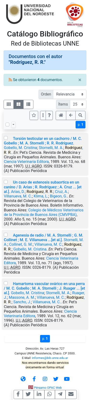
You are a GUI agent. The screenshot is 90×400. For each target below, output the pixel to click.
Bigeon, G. (58, 196)
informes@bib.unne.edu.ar (50, 358)
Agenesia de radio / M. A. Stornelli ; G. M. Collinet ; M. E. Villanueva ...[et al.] (43, 237)
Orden (46, 94)
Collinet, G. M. (21, 244)
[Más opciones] (43, 115)
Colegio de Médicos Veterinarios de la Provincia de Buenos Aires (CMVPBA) (44, 212)
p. (80, 124)
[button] (49, 115)
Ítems (63, 104)
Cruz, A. (61, 191)
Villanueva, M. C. (18, 196)
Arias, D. (18, 191)
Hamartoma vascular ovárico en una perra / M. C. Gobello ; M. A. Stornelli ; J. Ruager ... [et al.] (44, 288)
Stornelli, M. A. (51, 147)
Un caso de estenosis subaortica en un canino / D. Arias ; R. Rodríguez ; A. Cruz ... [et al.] (43, 187)
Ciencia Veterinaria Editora (26, 161)
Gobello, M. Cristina (20, 147)
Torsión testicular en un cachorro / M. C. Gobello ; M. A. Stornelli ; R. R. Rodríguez (43, 140)
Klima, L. (41, 196)
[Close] (79, 80)
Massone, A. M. (22, 297)
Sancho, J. (22, 302)
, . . (40, 191)
